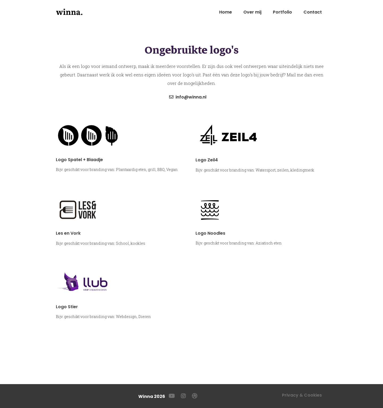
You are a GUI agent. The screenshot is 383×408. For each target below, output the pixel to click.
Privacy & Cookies (302, 395)
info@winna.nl (187, 97)
